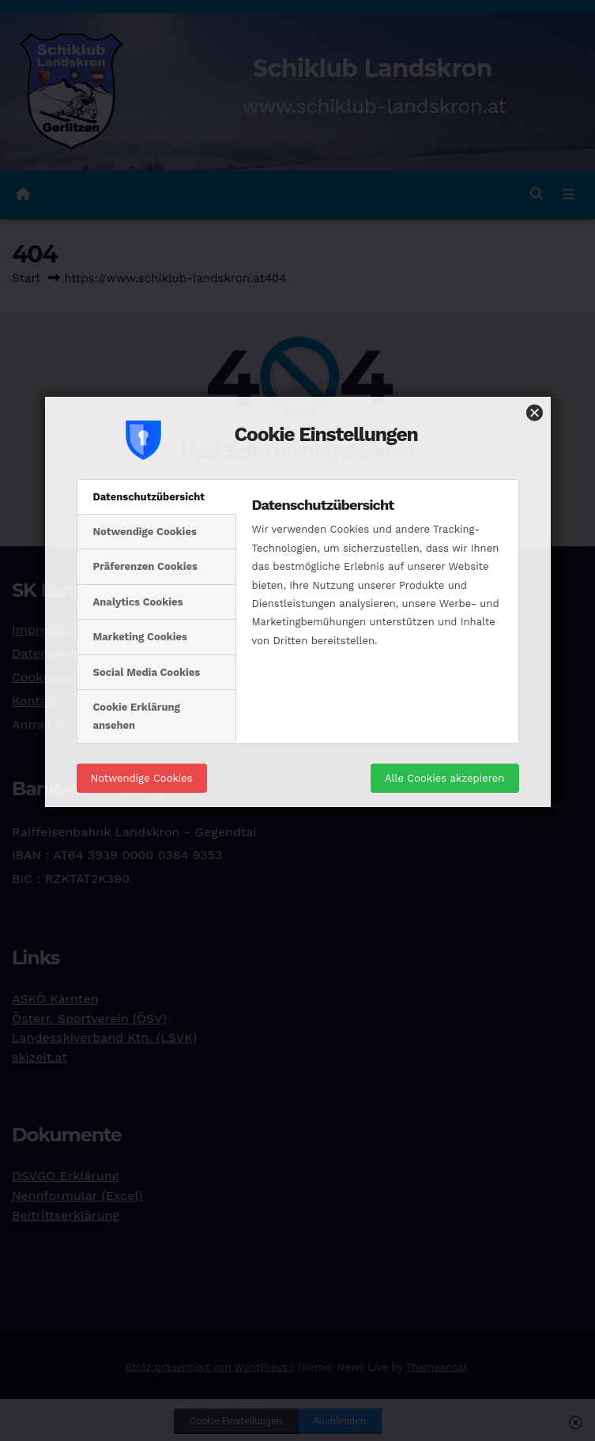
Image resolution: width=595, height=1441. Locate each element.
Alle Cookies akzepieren (444, 626)
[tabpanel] (377, 438)
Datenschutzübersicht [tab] (149, 344)
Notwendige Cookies (142, 626)
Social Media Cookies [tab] (147, 520)
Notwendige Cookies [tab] (145, 379)
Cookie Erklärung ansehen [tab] (136, 564)
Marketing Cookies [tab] (140, 484)
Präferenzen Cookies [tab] (145, 414)
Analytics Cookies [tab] (138, 449)
